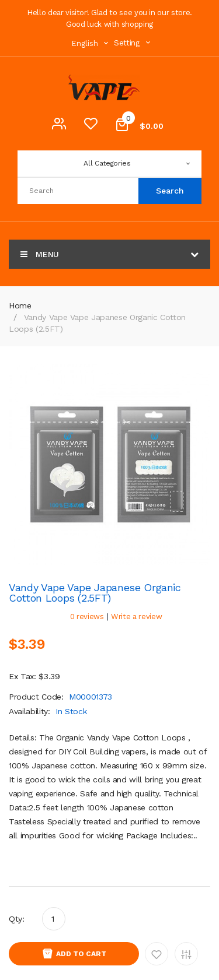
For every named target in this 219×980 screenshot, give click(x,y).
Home (20, 305)
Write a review (136, 616)
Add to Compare (186, 953)
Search (170, 190)
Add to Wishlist (156, 953)
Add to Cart (81, 954)
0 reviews (87, 616)
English (91, 43)
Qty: (17, 918)
